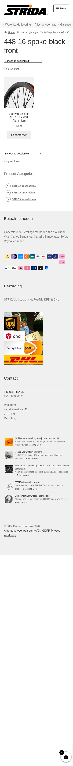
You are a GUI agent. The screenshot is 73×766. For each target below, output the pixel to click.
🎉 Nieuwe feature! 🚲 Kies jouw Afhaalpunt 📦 (37, 438)
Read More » (37, 445)
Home (11, 32)
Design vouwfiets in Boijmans (28, 452)
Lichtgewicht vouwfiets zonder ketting (32, 496)
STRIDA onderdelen (23, 192)
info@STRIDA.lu (14, 391)
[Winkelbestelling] (23, 61)
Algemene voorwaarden (19, 530)
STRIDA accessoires (24, 186)
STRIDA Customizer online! (28, 482)
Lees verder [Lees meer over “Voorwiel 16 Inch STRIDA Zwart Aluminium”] (19, 134)
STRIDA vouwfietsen (24, 199)
